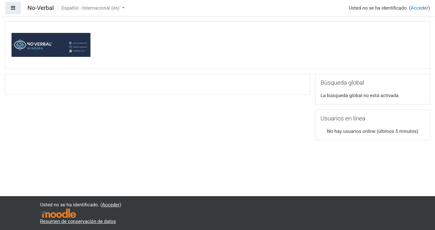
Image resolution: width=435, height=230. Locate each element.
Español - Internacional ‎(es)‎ (90, 8)
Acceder (419, 8)
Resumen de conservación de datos (78, 221)
